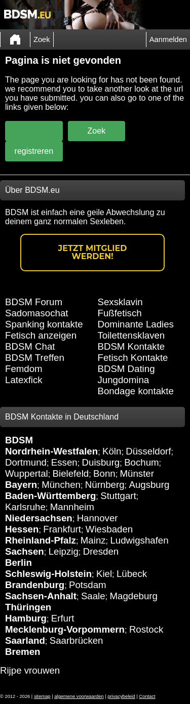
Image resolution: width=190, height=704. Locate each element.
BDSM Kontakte (131, 346)
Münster (137, 473)
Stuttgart (118, 495)
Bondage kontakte (136, 391)
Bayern (21, 484)
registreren (34, 151)
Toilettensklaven (131, 335)
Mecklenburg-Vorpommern (65, 629)
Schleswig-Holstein (48, 573)
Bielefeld (71, 473)
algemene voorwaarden (79, 696)
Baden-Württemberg (50, 495)
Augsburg (149, 484)
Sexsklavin (120, 302)
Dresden (101, 551)
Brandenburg (34, 584)
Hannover (97, 518)
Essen (64, 462)
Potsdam (87, 584)
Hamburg (26, 618)
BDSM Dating (126, 368)
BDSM (19, 440)
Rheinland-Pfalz (40, 540)
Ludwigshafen (139, 540)
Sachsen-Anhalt (41, 596)
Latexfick (24, 380)
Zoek (41, 39)
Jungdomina (123, 380)
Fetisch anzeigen (41, 335)
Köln (111, 451)
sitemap (42, 696)
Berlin (18, 562)
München (61, 484)
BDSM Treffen (34, 357)
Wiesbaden (109, 529)
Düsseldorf (148, 451)
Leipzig (64, 551)
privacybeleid (121, 696)
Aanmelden (168, 39)
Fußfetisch (120, 313)
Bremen (22, 651)
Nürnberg (105, 484)
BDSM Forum (33, 302)
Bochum (141, 462)
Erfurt (62, 618)
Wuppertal (26, 473)
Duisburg (101, 462)
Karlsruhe (25, 507)
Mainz (93, 540)
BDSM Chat (30, 346)
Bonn (104, 473)
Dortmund (26, 462)
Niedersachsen (38, 518)
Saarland (25, 640)
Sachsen (24, 551)
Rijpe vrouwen (30, 670)
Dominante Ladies (136, 324)
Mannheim (72, 507)
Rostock (146, 629)
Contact (147, 696)
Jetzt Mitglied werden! (92, 252)
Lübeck (132, 573)
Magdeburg (134, 596)
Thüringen (28, 607)
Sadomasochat (36, 313)
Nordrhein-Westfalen (51, 451)
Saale (93, 596)
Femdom (24, 368)
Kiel (104, 573)
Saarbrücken (76, 640)
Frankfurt (62, 529)
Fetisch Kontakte (133, 357)
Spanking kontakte (44, 324)
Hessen (22, 529)
